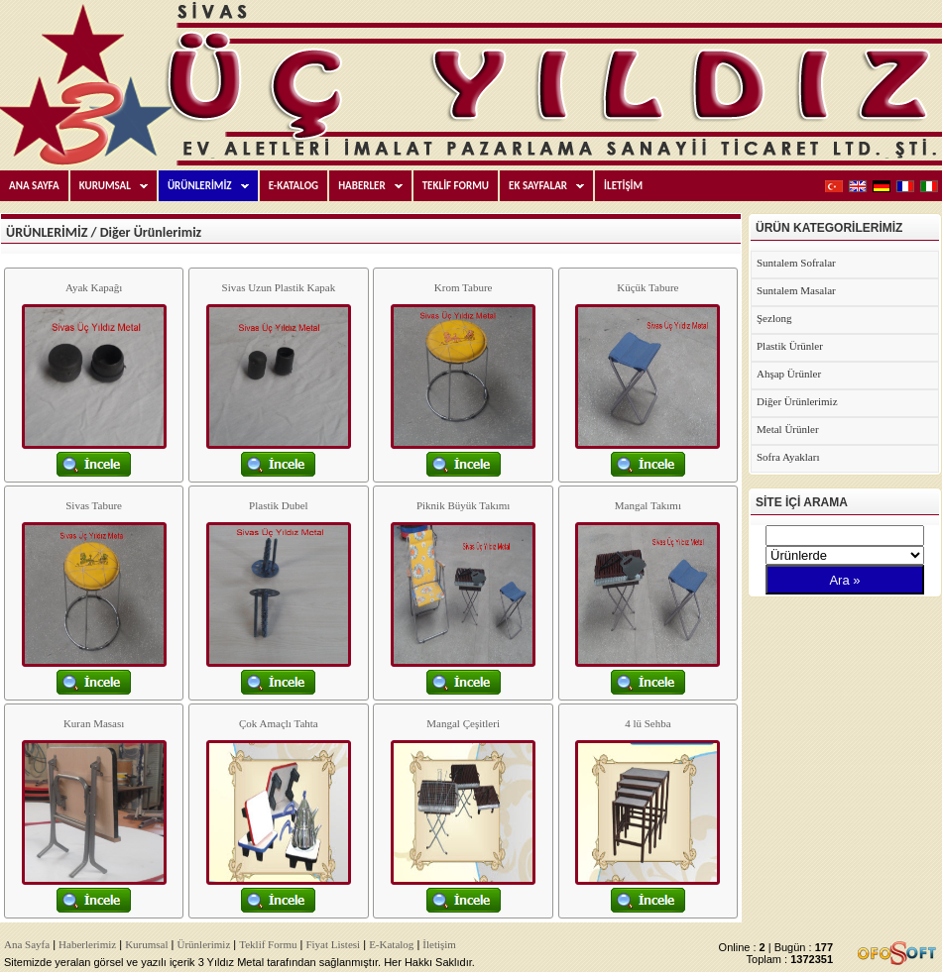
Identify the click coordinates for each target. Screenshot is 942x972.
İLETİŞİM (623, 185)
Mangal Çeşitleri (463, 723)
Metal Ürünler (788, 429)
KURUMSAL (118, 185)
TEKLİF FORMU (455, 185)
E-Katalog (391, 944)
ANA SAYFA (34, 185)
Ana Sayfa (27, 944)
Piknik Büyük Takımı (463, 505)
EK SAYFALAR (551, 185)
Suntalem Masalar (796, 290)
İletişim (439, 944)
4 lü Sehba (647, 723)
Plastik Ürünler (790, 346)
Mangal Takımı (648, 505)
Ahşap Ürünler (789, 373)
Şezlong (774, 318)
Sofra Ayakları (788, 457)
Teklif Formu (267, 944)
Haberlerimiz (87, 944)
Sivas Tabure (93, 505)
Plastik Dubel (278, 505)
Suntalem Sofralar (796, 263)
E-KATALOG (294, 185)
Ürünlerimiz (204, 944)
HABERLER (375, 185)
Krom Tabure (463, 287)
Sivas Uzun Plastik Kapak (279, 287)
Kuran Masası (93, 723)
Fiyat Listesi (332, 944)
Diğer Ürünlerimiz (797, 401)
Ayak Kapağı (93, 287)
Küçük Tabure (647, 287)
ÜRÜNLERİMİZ (213, 185)
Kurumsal (146, 944)
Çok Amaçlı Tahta (278, 723)
